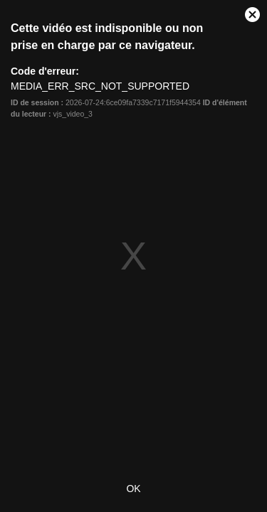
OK (133, 488)
